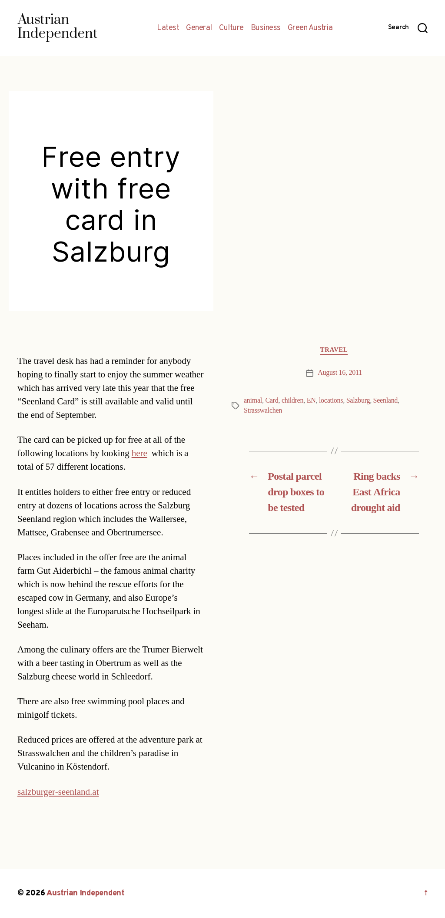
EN (311, 400)
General (199, 28)
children (292, 400)
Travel (334, 350)
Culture (231, 28)
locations (331, 400)
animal (253, 400)
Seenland (385, 400)
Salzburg (358, 400)
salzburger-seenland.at (58, 792)
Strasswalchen (263, 410)
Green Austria (310, 28)
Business (266, 28)
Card (271, 400)
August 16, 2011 (340, 372)
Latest (168, 28)
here (139, 453)
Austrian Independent (85, 893)
